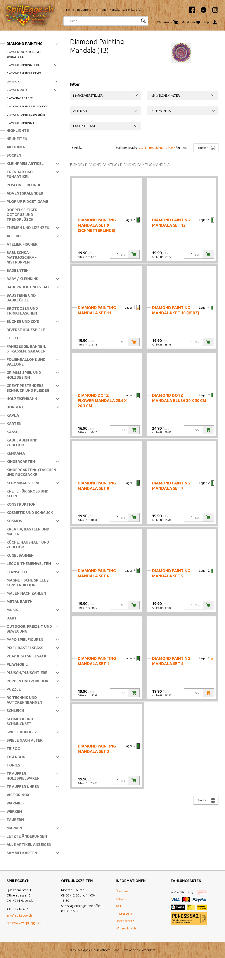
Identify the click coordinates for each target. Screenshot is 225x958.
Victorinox (18, 795)
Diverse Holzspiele (26, 330)
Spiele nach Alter (25, 740)
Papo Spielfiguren (25, 639)
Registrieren (85, 9)
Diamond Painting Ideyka (24, 73)
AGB (119, 906)
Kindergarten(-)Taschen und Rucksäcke (31, 472)
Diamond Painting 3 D (22, 122)
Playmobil (17, 664)
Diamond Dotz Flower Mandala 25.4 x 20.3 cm (102, 400)
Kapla (13, 415)
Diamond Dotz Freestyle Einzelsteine (24, 54)
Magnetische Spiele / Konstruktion (27, 582)
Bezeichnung (158, 147)
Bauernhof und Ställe (30, 287)
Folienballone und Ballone (26, 361)
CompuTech (148, 949)
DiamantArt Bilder (20, 98)
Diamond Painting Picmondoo (28, 106)
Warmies (15, 803)
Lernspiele (17, 572)
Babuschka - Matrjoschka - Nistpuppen (22, 257)
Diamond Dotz (17, 89)
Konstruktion (21, 504)
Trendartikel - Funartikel (22, 174)
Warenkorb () (132, 9)
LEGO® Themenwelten (29, 563)
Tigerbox (16, 757)
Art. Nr (142, 147)
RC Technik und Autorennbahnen (24, 699)
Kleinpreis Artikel (25, 163)
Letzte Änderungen (27, 836)
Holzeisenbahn (22, 399)
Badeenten (18, 270)
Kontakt (115, 9)
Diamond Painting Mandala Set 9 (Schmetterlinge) (97, 225)
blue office (102, 949)
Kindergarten (21, 461)
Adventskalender (25, 193)
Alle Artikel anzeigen (29, 844)
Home (70, 9)
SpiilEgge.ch (84, 949)
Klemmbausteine (23, 483)
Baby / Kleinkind (23, 279)
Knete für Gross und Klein (27, 493)
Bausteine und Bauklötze (21, 297)
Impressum (124, 913)
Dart (12, 618)
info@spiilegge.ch (19, 915)
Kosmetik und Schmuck (30, 512)
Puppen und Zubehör (27, 681)
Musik (12, 610)
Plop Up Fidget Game (27, 201)
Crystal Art (15, 81)
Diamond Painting (25, 43)
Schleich (15, 710)
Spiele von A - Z (22, 732)
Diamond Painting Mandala (145, 165)
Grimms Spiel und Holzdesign (24, 374)
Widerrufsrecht (126, 928)
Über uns (122, 891)
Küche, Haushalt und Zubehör (28, 544)
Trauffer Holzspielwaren (23, 775)
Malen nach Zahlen (26, 593)
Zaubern (15, 820)
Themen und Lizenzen (28, 228)
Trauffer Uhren (23, 786)
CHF (172, 147)
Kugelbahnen (20, 555)
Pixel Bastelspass (25, 648)
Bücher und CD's (23, 321)
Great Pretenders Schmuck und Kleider (28, 387)
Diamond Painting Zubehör (26, 114)
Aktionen (16, 147)
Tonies (13, 765)
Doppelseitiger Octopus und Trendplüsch (22, 214)
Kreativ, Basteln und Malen (28, 531)
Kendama (16, 453)
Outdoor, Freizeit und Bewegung (29, 628)
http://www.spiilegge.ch (24, 923)
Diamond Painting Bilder (24, 64)
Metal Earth (20, 601)
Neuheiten (17, 139)
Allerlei (15, 236)
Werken (14, 811)
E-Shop (76, 165)
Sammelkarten (22, 853)
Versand (121, 898)
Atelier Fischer (22, 244)
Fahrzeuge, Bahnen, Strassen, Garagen (26, 348)
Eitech (13, 338)
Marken (14, 828)
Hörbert (15, 407)
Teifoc (13, 748)
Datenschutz (125, 921)
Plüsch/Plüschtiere (27, 673)
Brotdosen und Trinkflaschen (22, 310)
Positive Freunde (24, 185)
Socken (14, 155)
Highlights (18, 130)
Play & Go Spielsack (27, 656)
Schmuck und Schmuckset (20, 721)
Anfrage (101, 9)
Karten (14, 423)
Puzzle (14, 689)
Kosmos (14, 521)
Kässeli (14, 432)
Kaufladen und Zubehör (22, 442)
